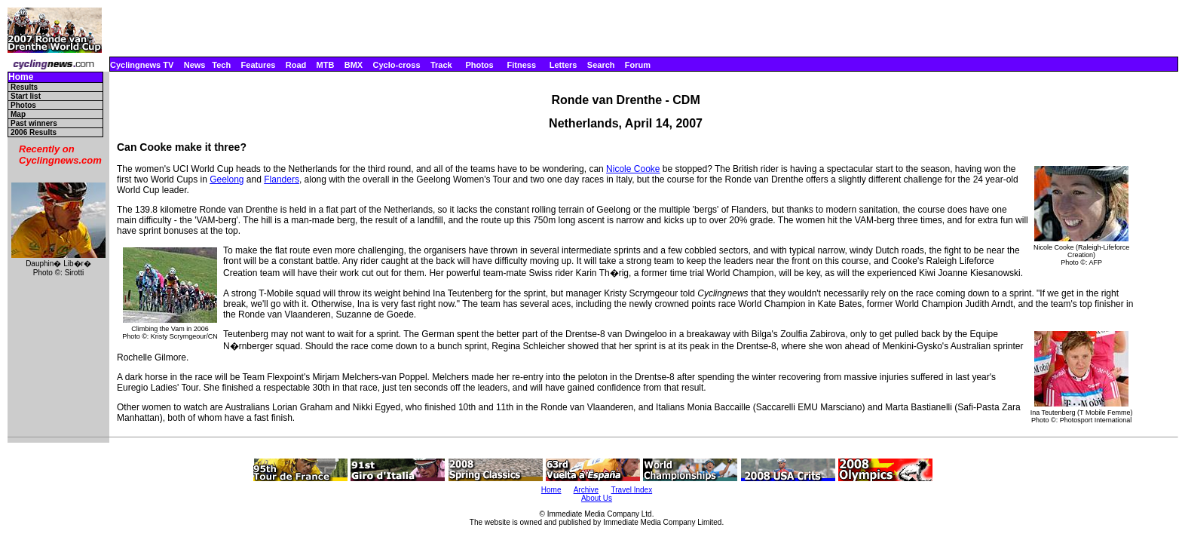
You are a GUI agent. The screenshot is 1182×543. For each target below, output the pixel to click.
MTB (326, 64)
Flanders (281, 179)
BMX (353, 64)
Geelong (226, 179)
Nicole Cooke (633, 169)
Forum (638, 64)
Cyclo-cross (397, 64)
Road (296, 64)
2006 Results (34, 132)
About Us (596, 498)
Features (258, 64)
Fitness (521, 64)
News (195, 64)
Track (441, 64)
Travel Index (632, 490)
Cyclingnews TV (141, 64)
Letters (563, 64)
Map (18, 114)
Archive (586, 490)
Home (20, 77)
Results (24, 87)
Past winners (34, 123)
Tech (221, 64)
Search (601, 64)
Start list (26, 96)
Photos (479, 64)
